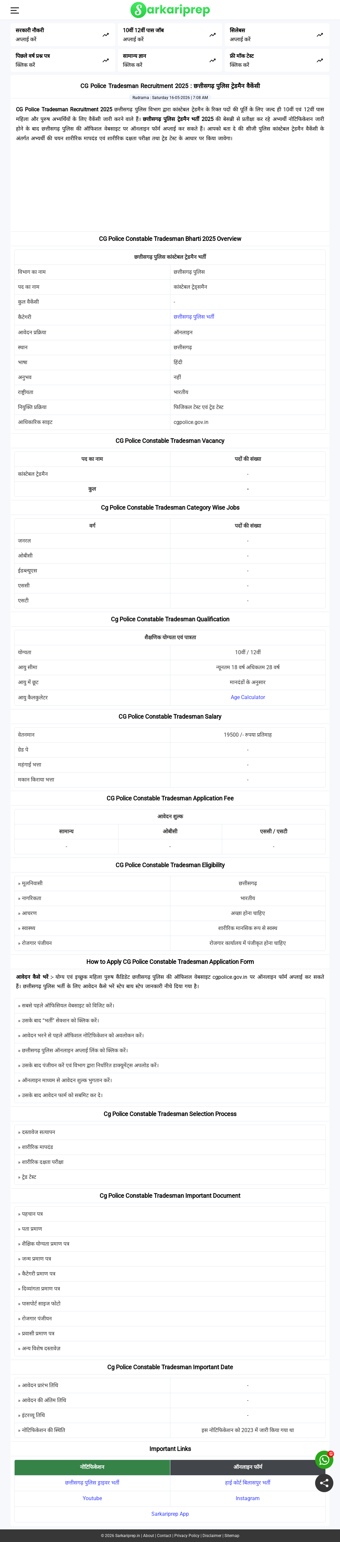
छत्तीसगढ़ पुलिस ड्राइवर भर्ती (92, 1483)
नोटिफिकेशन (92, 1467)
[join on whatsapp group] (324, 1460)
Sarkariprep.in (127, 1535)
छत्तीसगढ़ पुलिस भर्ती (194, 317)
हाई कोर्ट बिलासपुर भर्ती (247, 1483)
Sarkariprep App (170, 1514)
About (148, 1535)
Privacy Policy (187, 1535)
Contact (164, 1535)
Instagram (248, 1498)
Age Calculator (248, 697)
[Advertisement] (170, 188)
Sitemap (231, 1535)
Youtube (92, 1498)
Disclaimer (212, 1535)
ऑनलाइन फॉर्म (247, 1467)
